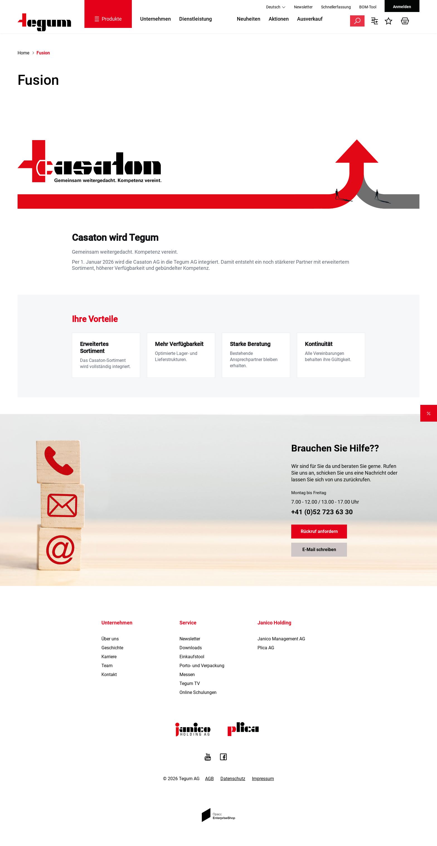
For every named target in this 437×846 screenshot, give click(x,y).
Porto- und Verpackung (201, 665)
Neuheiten (248, 19)
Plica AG (266, 647)
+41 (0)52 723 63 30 (322, 512)
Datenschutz (232, 778)
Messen (187, 674)
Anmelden (402, 6)
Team (107, 665)
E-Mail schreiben (319, 549)
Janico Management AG (281, 638)
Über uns (110, 638)
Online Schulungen (198, 692)
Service (187, 623)
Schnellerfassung (336, 7)
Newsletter (303, 7)
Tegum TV (189, 683)
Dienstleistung (195, 19)
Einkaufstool (191, 656)
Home (23, 53)
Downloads (190, 647)
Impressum (263, 778)
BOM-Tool (367, 7)
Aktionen (279, 19)
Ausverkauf (309, 19)
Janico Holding (274, 623)
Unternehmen (155, 19)
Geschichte (112, 647)
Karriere (108, 656)
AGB (209, 778)
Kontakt (109, 674)
